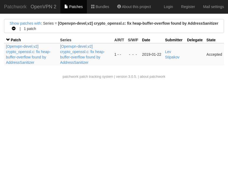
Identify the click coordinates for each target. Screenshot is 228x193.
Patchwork (15, 6)
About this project (134, 7)
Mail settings (213, 7)
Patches (73, 7)
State (211, 40)
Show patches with (25, 23)
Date (146, 40)
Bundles (100, 7)
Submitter (173, 40)
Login (168, 7)
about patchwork (152, 77)
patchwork (70, 77)
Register (188, 7)
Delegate (195, 40)
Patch (16, 40)
